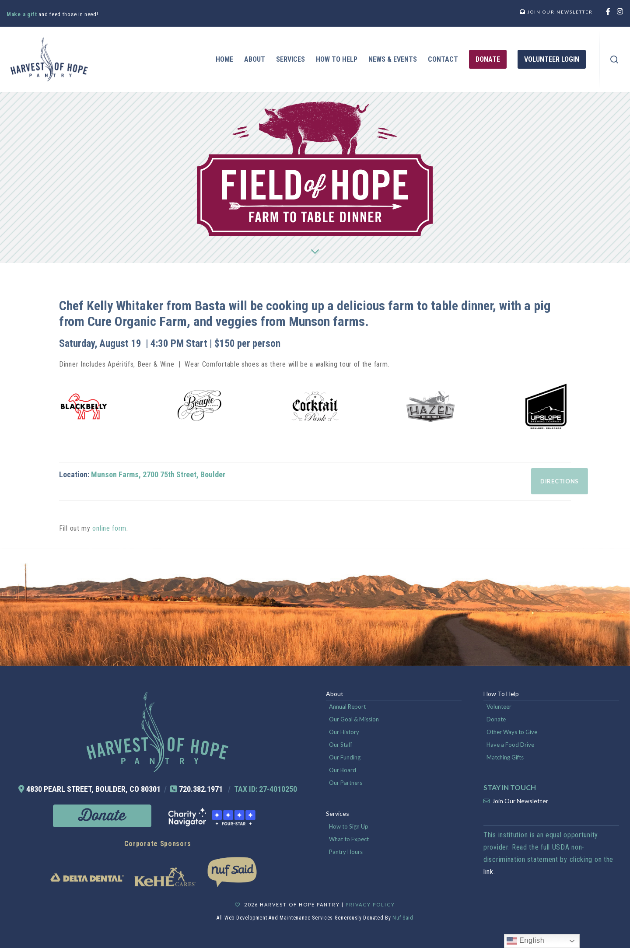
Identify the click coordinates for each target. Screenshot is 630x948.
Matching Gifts (505, 757)
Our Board (342, 769)
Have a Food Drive (510, 744)
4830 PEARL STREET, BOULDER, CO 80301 (93, 789)
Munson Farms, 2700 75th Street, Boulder (158, 474)
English (526, 941)
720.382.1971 (201, 789)
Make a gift (22, 14)
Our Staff (340, 744)
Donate (496, 719)
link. (489, 872)
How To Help (501, 693)
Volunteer (498, 706)
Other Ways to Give (511, 731)
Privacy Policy (370, 904)
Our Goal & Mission (354, 719)
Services (337, 813)
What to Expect (349, 839)
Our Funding (344, 757)
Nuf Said (402, 918)
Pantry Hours (346, 851)
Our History (344, 731)
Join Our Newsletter (520, 801)
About (334, 693)
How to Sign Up (348, 826)
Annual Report (347, 706)
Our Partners (345, 782)
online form (109, 528)
